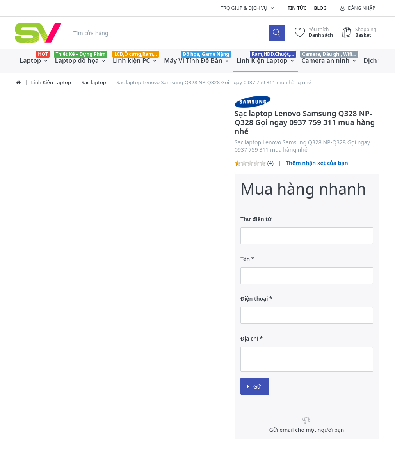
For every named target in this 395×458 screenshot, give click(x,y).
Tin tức (297, 8)
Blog (320, 8)
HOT (43, 54)
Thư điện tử (256, 219)
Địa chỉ (249, 338)
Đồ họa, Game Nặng (206, 54)
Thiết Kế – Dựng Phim (80, 54)
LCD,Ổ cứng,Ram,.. (135, 54)
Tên (245, 259)
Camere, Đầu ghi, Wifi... (329, 54)
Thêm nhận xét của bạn (317, 163)
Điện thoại (254, 298)
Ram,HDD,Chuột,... (273, 54)
